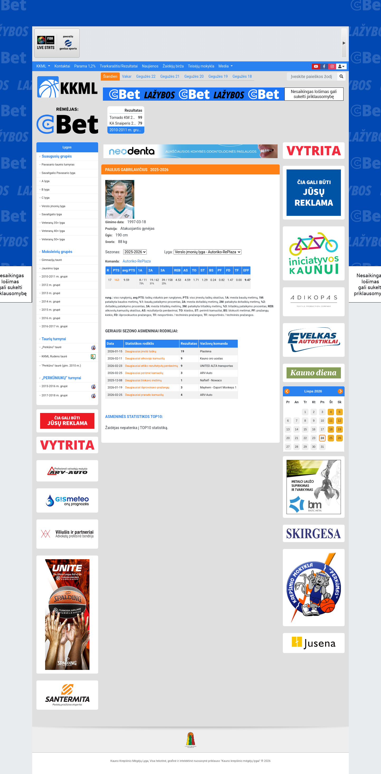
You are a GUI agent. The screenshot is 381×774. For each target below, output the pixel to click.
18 (330, 429)
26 (339, 438)
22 (305, 438)
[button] (341, 66)
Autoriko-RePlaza (137, 261)
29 (305, 446)
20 (287, 438)
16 (313, 429)
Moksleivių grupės (57, 252)
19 (339, 429)
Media (224, 66)
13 (287, 429)
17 (322, 429)
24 (322, 438)
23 (313, 438)
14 (296, 429)
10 (322, 420)
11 (330, 420)
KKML (41, 66)
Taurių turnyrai (53, 339)
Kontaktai (62, 66)
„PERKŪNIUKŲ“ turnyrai (61, 378)
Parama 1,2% (85, 66)
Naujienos (150, 66)
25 (330, 438)
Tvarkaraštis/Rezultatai (119, 66)
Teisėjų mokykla (201, 66)
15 (305, 429)
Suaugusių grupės (56, 156)
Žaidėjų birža (173, 66)
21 (296, 438)
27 (287, 446)
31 (322, 446)
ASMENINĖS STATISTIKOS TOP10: (134, 417)
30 (313, 446)
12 (339, 420)
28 (296, 446)
